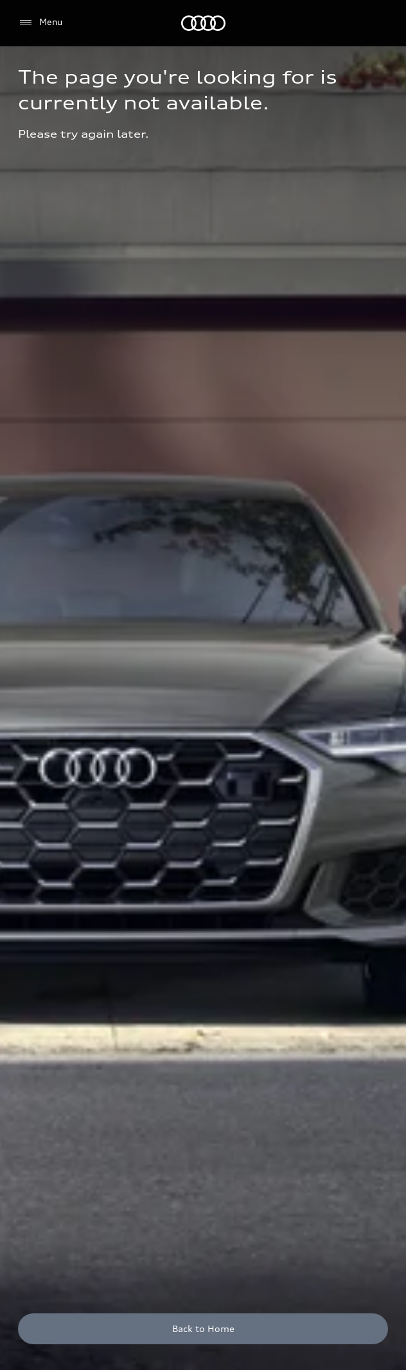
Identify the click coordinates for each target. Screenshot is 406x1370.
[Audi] (203, 23)
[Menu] (40, 22)
